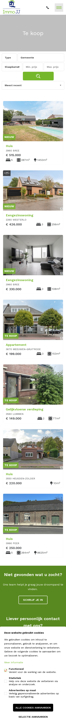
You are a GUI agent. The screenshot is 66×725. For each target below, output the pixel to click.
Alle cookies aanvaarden (33, 707)
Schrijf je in (33, 599)
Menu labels (59, 7)
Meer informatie (13, 662)
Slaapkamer (12, 66)
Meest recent (13, 85)
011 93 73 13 (47, 7)
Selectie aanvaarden (33, 716)
